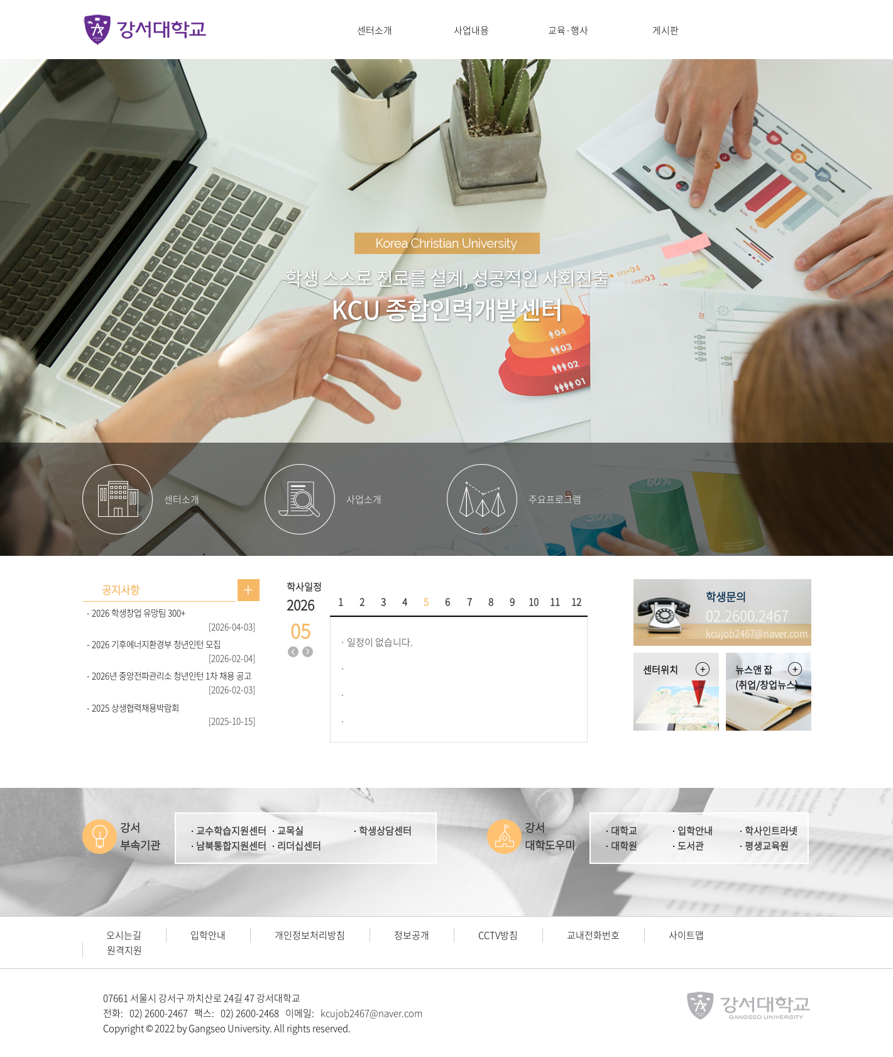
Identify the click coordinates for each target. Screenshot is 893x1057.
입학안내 (695, 831)
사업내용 (471, 30)
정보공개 (411, 935)
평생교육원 (767, 846)
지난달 (293, 652)
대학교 (624, 831)
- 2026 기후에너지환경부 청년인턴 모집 (154, 644)
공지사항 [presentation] (121, 589)
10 (534, 602)
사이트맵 (686, 935)
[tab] (120, 590)
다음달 (307, 652)
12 (576, 602)
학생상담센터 (385, 831)
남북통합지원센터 (231, 846)
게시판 (665, 30)
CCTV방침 (498, 935)
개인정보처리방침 (310, 935)
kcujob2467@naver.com (371, 1013)
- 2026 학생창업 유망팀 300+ (136, 612)
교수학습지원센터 (231, 831)
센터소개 (374, 30)
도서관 (690, 846)
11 (555, 602)
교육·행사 (568, 30)
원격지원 (124, 950)
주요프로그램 (555, 499)
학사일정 (304, 587)
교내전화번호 (593, 935)
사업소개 (363, 499)
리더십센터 (299, 846)
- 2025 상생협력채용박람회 (133, 707)
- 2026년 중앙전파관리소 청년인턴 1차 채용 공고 (169, 675)
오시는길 (123, 935)
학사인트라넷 (771, 831)
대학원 (624, 846)
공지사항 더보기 (249, 590)
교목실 (290, 831)
